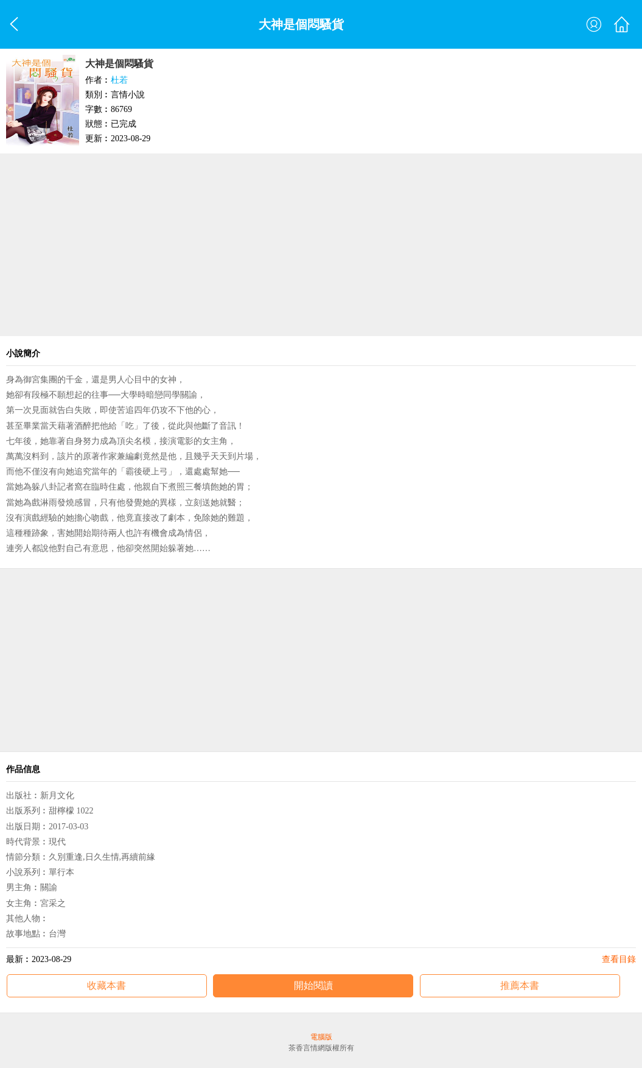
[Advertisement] (321, 245)
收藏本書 (106, 985)
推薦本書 (519, 985)
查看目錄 (619, 959)
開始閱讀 (313, 985)
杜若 (119, 80)
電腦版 (321, 1037)
